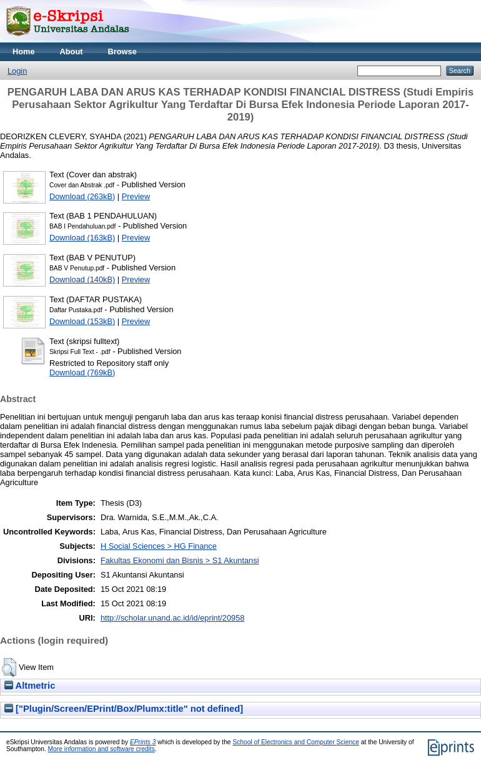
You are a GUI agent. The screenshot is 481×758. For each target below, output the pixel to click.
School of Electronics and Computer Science (295, 742)
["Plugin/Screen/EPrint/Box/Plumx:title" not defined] (123, 709)
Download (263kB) (82, 196)
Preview (136, 196)
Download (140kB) (82, 279)
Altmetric (29, 686)
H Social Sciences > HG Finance (159, 546)
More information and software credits (101, 749)
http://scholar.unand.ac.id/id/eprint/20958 (173, 618)
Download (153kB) (82, 321)
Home (23, 51)
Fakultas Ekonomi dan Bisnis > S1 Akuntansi (180, 560)
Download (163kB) (82, 237)
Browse (122, 51)
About (71, 51)
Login (17, 71)
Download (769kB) (82, 372)
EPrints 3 (143, 742)
